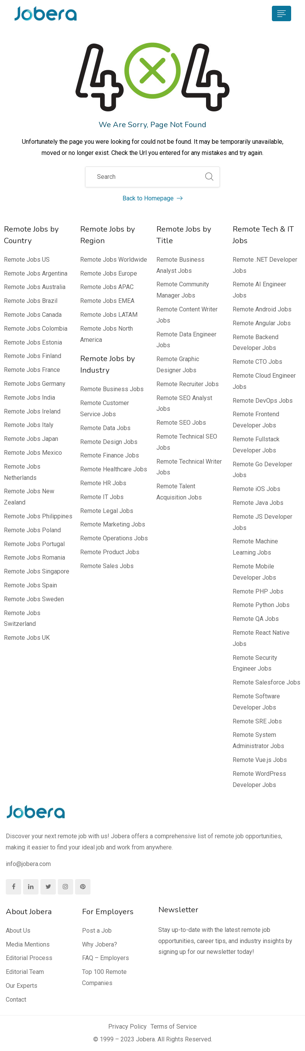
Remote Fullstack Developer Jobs (256, 445)
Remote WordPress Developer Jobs (259, 779)
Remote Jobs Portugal (34, 544)
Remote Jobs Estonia (33, 342)
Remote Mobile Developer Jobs (254, 572)
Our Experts (21, 985)
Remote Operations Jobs (114, 538)
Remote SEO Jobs (181, 422)
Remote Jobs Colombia (35, 328)
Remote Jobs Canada (33, 314)
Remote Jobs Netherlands (22, 472)
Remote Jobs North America (106, 334)
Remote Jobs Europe (108, 273)
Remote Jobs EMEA (107, 300)
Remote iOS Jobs (256, 489)
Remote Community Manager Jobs (182, 290)
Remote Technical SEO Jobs (186, 442)
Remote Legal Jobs (106, 511)
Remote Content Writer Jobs (187, 315)
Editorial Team (25, 971)
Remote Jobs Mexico (33, 452)
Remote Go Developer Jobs (262, 470)
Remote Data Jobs (105, 428)
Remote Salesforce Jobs (266, 682)
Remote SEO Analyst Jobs (184, 403)
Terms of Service (174, 1026)
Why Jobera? (99, 944)
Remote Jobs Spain (30, 585)
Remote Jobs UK (27, 637)
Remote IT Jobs (102, 497)
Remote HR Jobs (103, 483)
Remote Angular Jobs (262, 323)
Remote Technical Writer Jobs (189, 467)
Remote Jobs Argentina (35, 273)
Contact (16, 999)
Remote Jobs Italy (29, 425)
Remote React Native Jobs (261, 638)
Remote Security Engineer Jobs (255, 663)
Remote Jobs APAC (107, 287)
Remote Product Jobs (109, 552)
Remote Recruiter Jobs (187, 384)
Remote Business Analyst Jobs (180, 265)
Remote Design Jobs (108, 442)
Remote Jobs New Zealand (29, 497)
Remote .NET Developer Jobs (265, 265)
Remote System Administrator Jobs (258, 740)
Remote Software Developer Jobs (256, 702)
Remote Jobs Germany (34, 383)
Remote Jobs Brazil (30, 300)
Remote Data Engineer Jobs (186, 340)
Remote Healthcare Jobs (113, 469)
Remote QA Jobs (256, 618)
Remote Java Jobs (258, 502)
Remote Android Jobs (262, 309)
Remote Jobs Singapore (36, 571)
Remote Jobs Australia (34, 287)
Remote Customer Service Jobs (104, 408)
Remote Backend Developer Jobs (255, 342)
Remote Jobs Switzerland (22, 618)
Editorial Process (29, 958)
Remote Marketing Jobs (112, 524)
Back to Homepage (152, 198)
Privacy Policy (127, 1026)
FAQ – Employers (105, 958)
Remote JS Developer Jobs (262, 522)
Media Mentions (28, 944)
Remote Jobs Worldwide (113, 259)
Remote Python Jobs (261, 605)
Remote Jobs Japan (31, 438)
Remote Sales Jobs (107, 566)
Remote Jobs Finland (32, 356)
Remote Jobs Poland (32, 530)
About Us (18, 930)
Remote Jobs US (27, 259)
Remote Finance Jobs (109, 455)
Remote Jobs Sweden (34, 599)
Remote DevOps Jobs (263, 400)
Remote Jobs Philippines (38, 516)
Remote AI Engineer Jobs (259, 290)
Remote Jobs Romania (34, 557)
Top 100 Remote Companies (104, 977)
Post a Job (97, 930)
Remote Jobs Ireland (32, 411)
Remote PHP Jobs (258, 591)
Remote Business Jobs (112, 389)
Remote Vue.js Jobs (260, 759)
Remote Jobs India (29, 397)
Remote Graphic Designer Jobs (177, 364)
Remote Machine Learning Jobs (255, 547)
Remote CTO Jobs (257, 361)
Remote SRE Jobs (257, 721)
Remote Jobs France (32, 369)
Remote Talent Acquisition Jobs (179, 492)
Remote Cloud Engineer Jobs (264, 381)
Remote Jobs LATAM (108, 314)
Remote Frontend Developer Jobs (256, 419)
